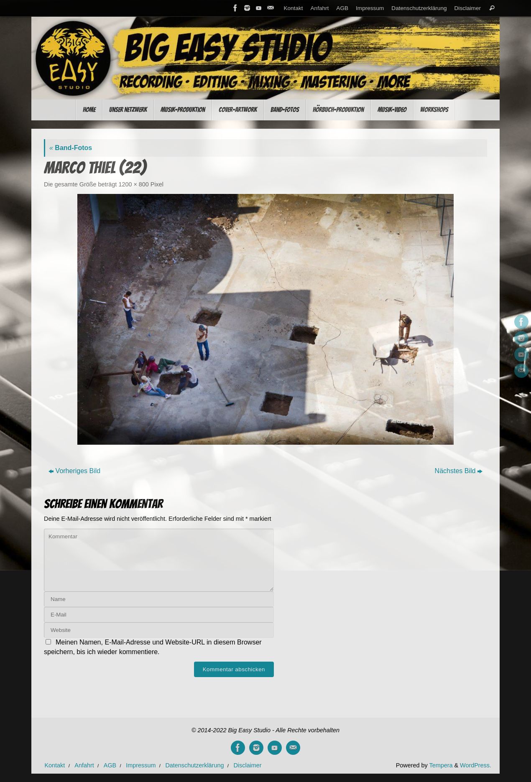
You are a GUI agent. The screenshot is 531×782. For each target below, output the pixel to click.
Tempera (440, 765)
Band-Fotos (70, 147)
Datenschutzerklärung (419, 8)
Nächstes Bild (459, 470)
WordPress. (475, 765)
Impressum (370, 8)
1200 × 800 (133, 184)
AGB (342, 8)
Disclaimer (467, 8)
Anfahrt (320, 8)
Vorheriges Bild (75, 470)
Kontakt (293, 8)
